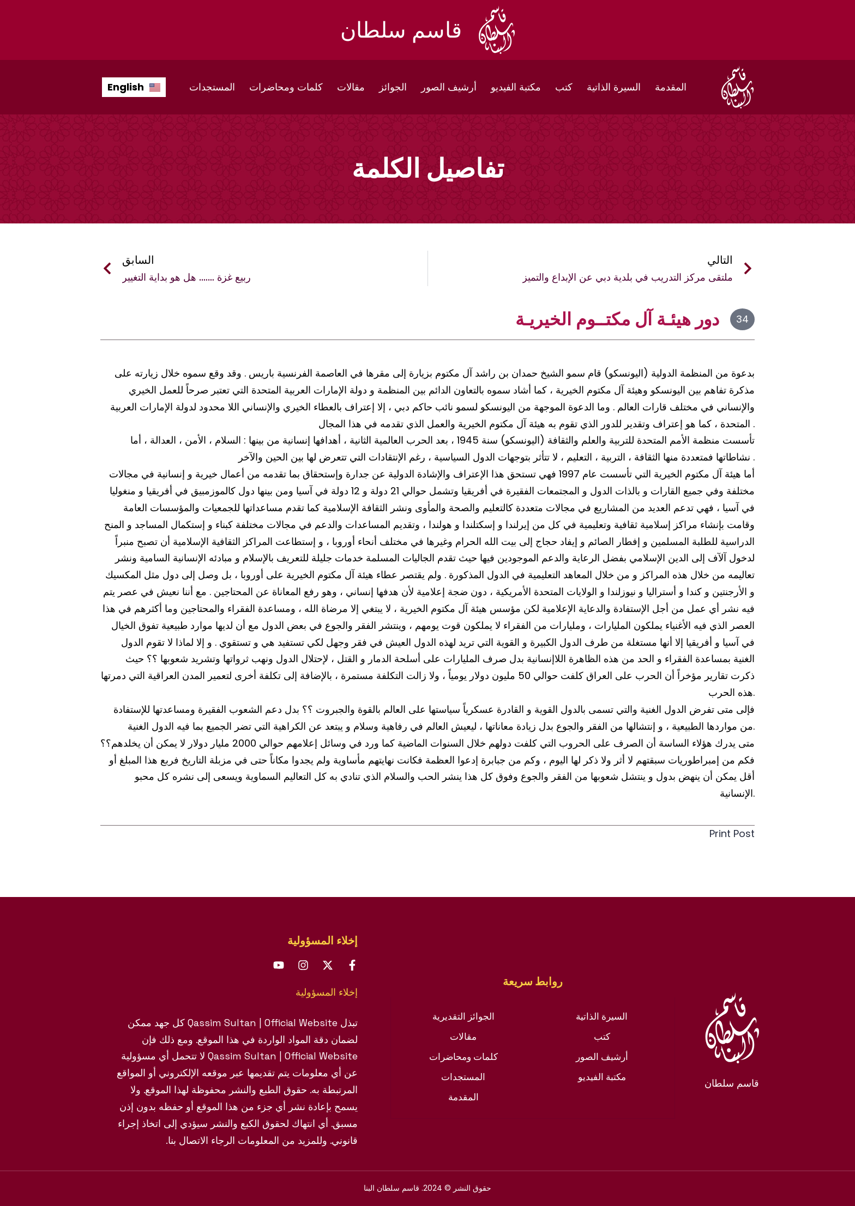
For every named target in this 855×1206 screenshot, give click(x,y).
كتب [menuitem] (564, 87)
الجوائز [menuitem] (393, 87)
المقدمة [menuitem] (671, 87)
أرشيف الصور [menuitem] (449, 87)
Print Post (725, 833)
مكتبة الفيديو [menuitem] (516, 87)
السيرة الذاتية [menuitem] (614, 87)
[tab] (532, 981)
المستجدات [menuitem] (212, 87)
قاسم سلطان (401, 30)
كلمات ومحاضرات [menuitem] (286, 87)
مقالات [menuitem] (351, 87)
